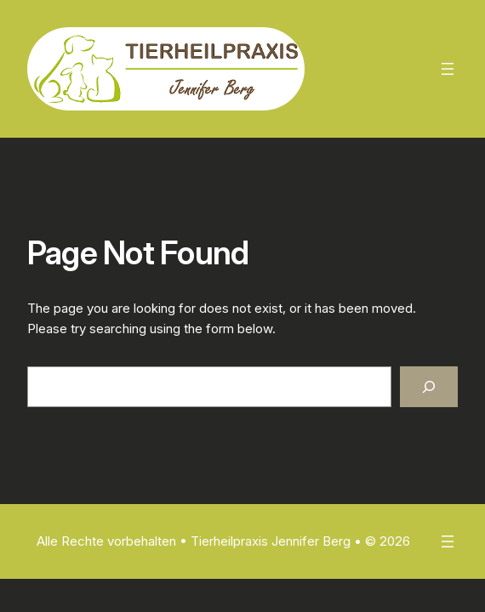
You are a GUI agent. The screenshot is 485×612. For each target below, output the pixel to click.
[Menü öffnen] (447, 69)
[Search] (429, 386)
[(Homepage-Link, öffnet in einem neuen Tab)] (166, 68)
